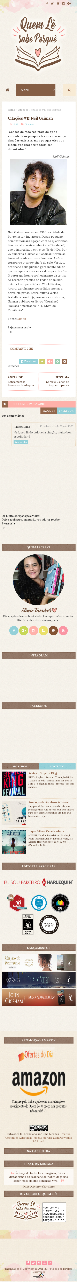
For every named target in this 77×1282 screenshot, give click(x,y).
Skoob (21, 319)
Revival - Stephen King (42, 773)
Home (11, 109)
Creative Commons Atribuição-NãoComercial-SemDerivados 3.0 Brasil (38, 1138)
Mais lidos (20, 766)
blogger (49, 410)
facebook (66, 410)
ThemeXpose (13, 1269)
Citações (23, 109)
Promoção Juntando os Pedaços (48, 802)
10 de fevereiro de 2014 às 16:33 (56, 426)
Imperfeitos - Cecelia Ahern (46, 831)
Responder (21, 442)
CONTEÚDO (57, 766)
